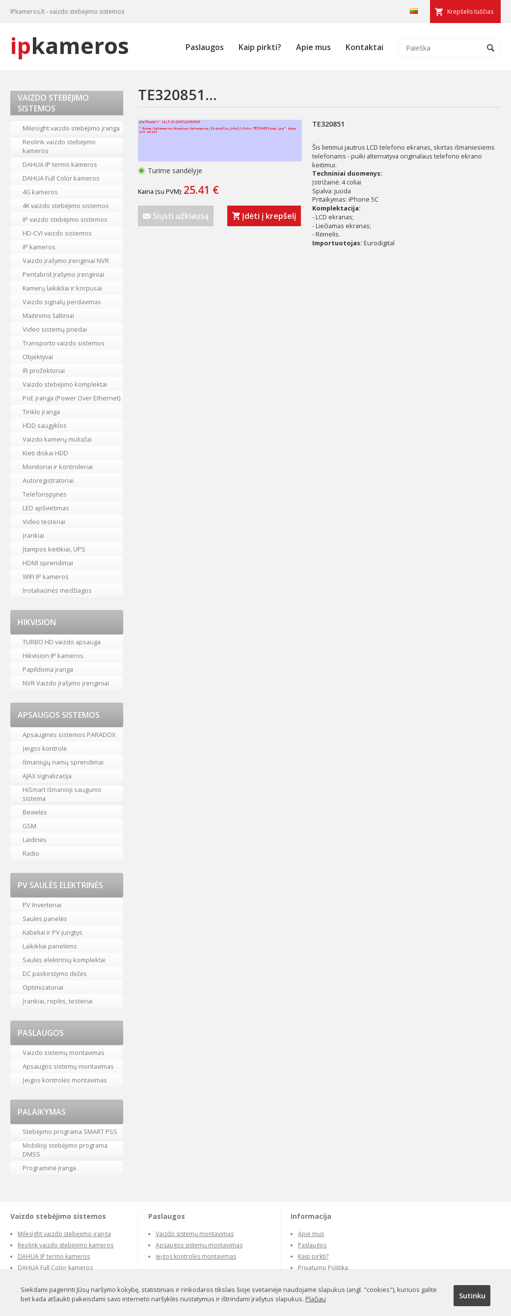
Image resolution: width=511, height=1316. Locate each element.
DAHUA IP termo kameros (60, 164)
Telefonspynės (45, 494)
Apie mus (313, 47)
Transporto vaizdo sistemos (64, 343)
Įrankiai (33, 535)
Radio (31, 853)
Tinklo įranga (41, 411)
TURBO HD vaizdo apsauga (62, 641)
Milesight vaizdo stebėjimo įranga (71, 128)
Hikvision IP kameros (53, 655)
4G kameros (40, 191)
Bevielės (35, 812)
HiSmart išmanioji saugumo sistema (62, 794)
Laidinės (35, 839)
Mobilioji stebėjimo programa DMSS (65, 1149)
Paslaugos (205, 47)
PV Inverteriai (42, 904)
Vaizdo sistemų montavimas (64, 1052)
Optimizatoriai (43, 987)
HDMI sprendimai (48, 562)
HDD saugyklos (45, 425)
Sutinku (472, 1295)
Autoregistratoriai (48, 480)
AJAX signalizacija (47, 775)
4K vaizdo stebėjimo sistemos (66, 205)
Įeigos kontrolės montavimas (65, 1080)
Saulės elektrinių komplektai (64, 959)
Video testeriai (44, 521)
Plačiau (315, 1298)
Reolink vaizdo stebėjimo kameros (59, 146)
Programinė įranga (49, 1167)
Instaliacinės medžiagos (57, 590)
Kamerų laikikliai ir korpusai (62, 288)
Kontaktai (364, 47)
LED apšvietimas (46, 507)
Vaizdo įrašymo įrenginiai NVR (66, 260)
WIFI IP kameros (46, 576)
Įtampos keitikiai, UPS (54, 549)
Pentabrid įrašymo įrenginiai (63, 274)
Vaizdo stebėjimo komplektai (65, 384)
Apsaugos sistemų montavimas (68, 1066)
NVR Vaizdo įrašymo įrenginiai (66, 683)
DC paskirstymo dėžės (55, 973)
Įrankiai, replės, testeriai (58, 1001)
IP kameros (39, 246)
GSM (29, 825)
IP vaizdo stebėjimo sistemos (65, 219)
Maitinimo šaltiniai (48, 315)
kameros (69, 45)
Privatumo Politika (323, 1267)
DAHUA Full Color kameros (61, 178)
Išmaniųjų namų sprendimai (63, 762)
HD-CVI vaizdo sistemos (57, 233)
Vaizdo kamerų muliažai (57, 439)
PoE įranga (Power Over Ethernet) (71, 398)
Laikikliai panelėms (50, 946)
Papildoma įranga (48, 669)
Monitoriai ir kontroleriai (58, 466)
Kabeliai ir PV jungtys (52, 932)
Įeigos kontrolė (45, 748)
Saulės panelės (45, 918)
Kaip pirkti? (260, 47)
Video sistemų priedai (55, 329)
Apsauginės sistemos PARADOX (69, 734)
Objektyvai (38, 356)
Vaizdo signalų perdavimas (62, 301)
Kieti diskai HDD (45, 452)
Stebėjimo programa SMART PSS (70, 1131)
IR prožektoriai (44, 370)
